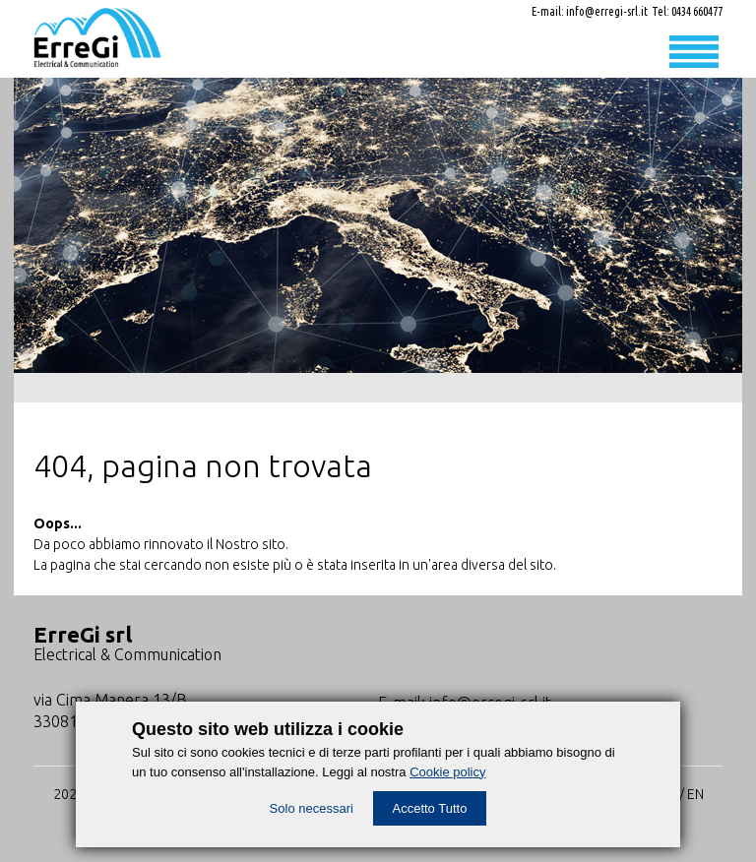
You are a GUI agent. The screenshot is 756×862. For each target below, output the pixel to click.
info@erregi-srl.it (607, 11)
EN (695, 794)
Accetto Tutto (430, 808)
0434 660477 (697, 11)
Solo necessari (311, 808)
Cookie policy (447, 772)
